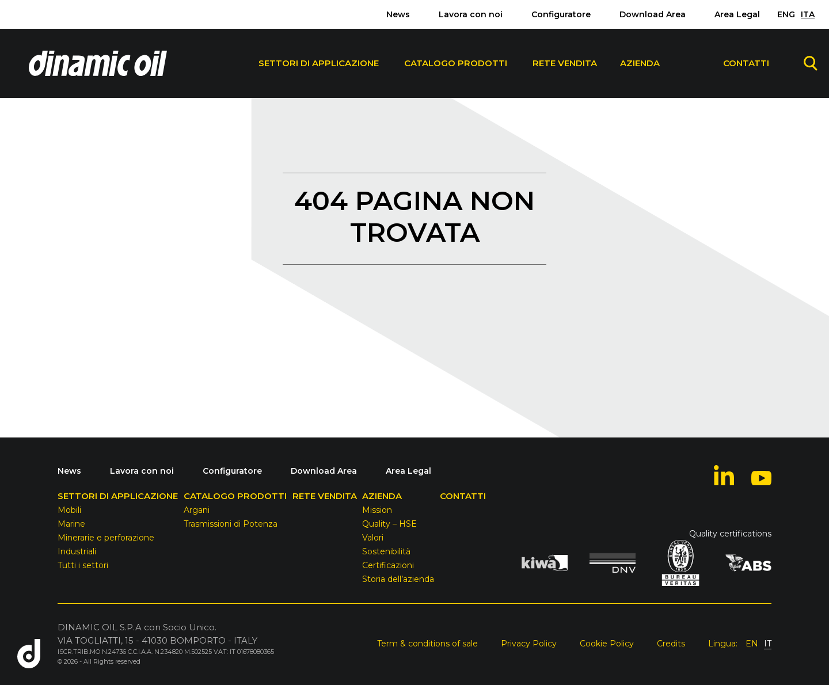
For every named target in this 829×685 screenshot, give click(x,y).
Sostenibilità (386, 551)
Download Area (652, 14)
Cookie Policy (607, 643)
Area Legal (737, 14)
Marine (71, 524)
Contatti (746, 63)
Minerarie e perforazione (106, 537)
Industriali (77, 551)
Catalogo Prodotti (455, 63)
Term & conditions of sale (427, 643)
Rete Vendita (565, 63)
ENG (786, 14)
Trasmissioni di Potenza (230, 524)
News (398, 14)
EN (752, 643)
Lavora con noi (471, 14)
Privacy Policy (529, 643)
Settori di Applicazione (318, 63)
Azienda (640, 63)
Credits (671, 643)
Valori (372, 537)
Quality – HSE (389, 524)
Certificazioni (388, 565)
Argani (197, 510)
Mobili (69, 510)
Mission (377, 510)
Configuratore (561, 14)
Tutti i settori (83, 565)
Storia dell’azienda (398, 579)
